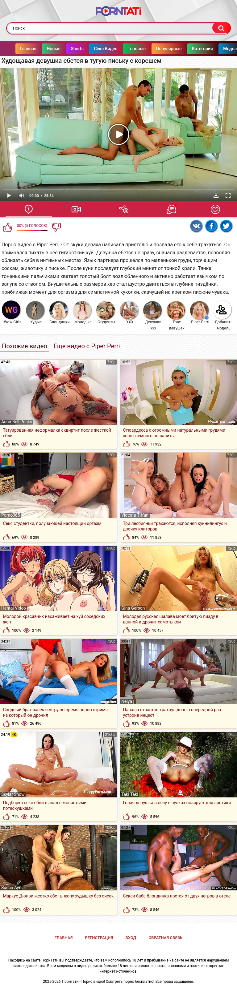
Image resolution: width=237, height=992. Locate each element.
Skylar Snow (13, 794)
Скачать (216, 195)
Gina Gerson (133, 608)
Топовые (124, 48)
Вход (130, 937)
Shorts (65, 48)
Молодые (82, 312)
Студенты (105, 312)
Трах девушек (176, 315)
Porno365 (10, 515)
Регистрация (99, 937)
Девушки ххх (152, 315)
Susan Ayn (11, 887)
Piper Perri (199, 312)
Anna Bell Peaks (16, 421)
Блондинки (59, 312)
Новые (41, 48)
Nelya (126, 701)
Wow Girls (11, 312)
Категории (190, 48)
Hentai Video (13, 608)
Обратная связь (165, 937)
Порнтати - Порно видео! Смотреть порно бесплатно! (108, 981)
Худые (35, 312)
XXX (129, 312)
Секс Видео (93, 48)
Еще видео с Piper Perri (86, 346)
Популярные (156, 48)
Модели (219, 48)
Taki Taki (129, 794)
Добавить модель (223, 315)
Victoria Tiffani (135, 515)
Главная (16, 48)
